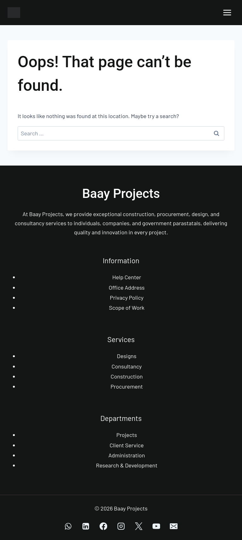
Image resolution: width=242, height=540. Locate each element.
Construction (127, 376)
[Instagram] (121, 526)
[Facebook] (103, 526)
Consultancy (127, 366)
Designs (126, 355)
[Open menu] (227, 12)
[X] (139, 526)
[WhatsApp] (68, 526)
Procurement (127, 386)
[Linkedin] (86, 526)
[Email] (174, 526)
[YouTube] (156, 526)
